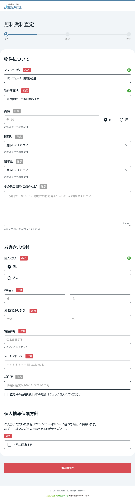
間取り (8, 136)
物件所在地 (11, 90)
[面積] (51, 120)
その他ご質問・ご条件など (20, 186)
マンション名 (12, 70)
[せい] (34, 319)
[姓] (34, 299)
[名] (100, 299)
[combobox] (67, 365)
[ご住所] (67, 385)
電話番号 (10, 331)
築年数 (8, 161)
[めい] (100, 319)
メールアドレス (13, 356)
